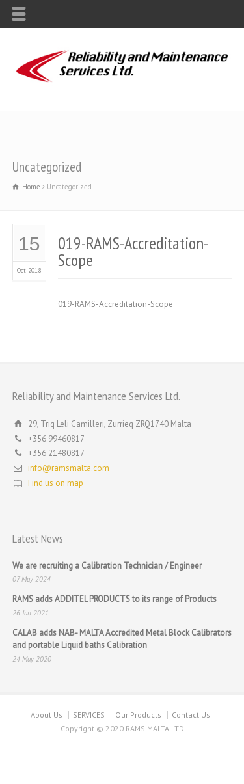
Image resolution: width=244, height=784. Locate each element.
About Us (46, 715)
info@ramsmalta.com (68, 468)
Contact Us (191, 715)
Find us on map (55, 483)
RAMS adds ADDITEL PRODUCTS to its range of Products (114, 598)
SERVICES (89, 715)
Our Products (138, 715)
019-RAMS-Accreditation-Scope (133, 251)
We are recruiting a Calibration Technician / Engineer (107, 565)
